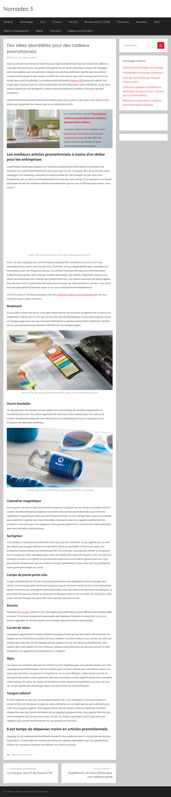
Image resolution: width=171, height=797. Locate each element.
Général (8, 21)
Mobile (39, 30)
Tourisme (55, 30)
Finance (57, 21)
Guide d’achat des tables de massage (143, 67)
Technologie (26, 21)
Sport (157, 21)
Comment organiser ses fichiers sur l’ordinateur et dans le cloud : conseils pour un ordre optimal (143, 91)
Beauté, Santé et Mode (97, 21)
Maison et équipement (16, 30)
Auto (42, 21)
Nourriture (123, 21)
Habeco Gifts (77, 80)
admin (33, 57)
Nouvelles (141, 21)
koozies (25, 612)
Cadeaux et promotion (80, 30)
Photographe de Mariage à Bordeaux (143, 72)
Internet (73, 21)
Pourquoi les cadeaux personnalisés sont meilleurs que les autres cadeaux (85, 118)
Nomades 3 (18, 8)
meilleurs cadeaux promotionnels (75, 294)
